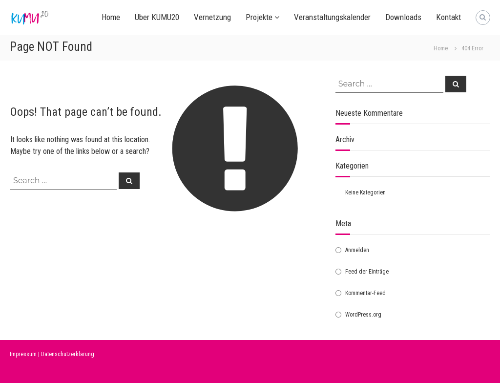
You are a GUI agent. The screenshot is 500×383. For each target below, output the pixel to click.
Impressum (23, 354)
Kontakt (448, 17)
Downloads (403, 17)
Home (111, 17)
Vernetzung (212, 17)
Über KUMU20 (157, 17)
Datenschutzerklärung (67, 354)
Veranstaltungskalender (332, 17)
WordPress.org (363, 314)
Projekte (259, 17)
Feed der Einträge (367, 271)
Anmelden (357, 250)
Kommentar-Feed (365, 293)
